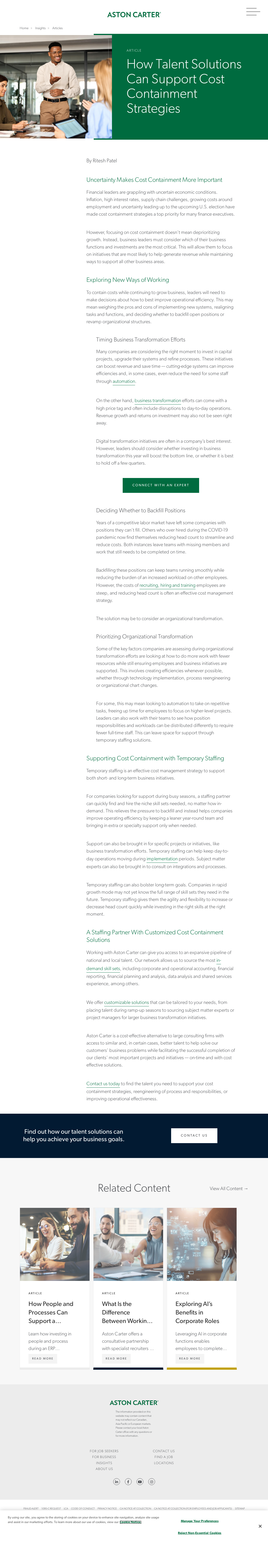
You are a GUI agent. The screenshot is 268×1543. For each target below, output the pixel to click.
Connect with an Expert (160, 485)
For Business (104, 1457)
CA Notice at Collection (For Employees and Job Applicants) (193, 1508)
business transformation (158, 400)
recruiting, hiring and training (167, 585)
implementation (162, 859)
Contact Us (194, 1136)
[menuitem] (104, 1452)
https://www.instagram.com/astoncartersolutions (151, 1481)
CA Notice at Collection (135, 1508)
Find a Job (164, 1457)
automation (124, 381)
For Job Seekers (104, 1451)
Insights (104, 1463)
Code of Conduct (83, 1508)
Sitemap (240, 1508)
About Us (104, 1469)
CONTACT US (164, 1451)
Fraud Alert (30, 1508)
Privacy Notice (107, 1508)
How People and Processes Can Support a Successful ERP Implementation (55, 1288)
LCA (66, 1508)
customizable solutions (126, 1002)
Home (134, 14)
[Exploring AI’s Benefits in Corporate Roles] (190, 1359)
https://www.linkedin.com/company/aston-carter (116, 1481)
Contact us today (103, 1084)
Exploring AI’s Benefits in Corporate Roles (202, 1288)
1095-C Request (51, 1508)
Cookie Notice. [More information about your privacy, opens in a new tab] (130, 1522)
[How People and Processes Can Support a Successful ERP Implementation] (42, 1359)
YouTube (140, 1481)
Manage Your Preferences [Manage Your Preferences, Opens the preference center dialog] (200, 1521)
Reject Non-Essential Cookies (200, 1533)
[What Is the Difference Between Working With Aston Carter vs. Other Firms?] (116, 1359)
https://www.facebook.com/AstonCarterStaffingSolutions (128, 1481)
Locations (164, 1463)
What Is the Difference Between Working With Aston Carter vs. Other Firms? (128, 1288)
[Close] (260, 1526)
